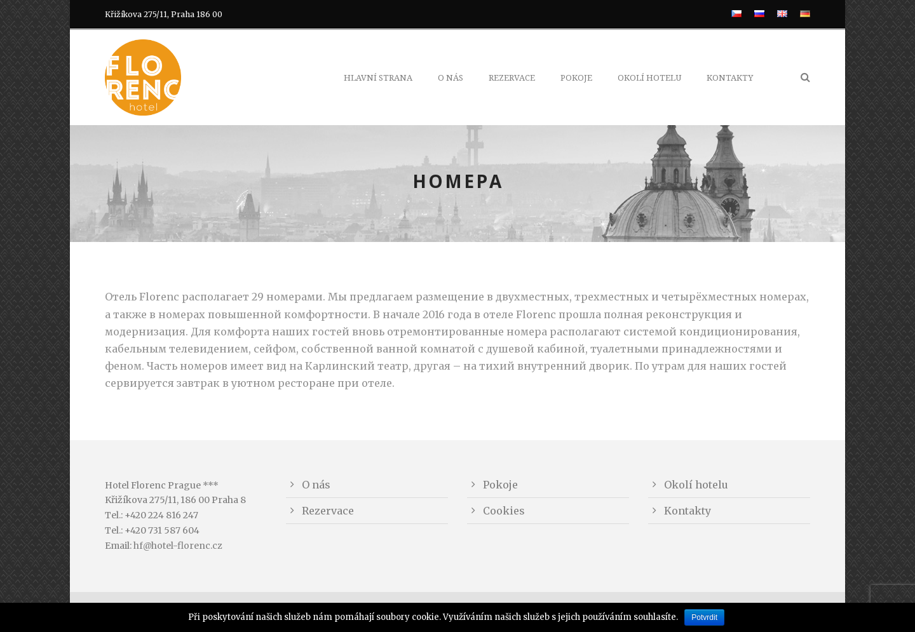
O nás (450, 78)
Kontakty (730, 78)
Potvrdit (704, 617)
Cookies (504, 510)
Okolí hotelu (649, 78)
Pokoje (576, 78)
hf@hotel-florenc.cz (177, 545)
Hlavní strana (378, 78)
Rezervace (512, 78)
